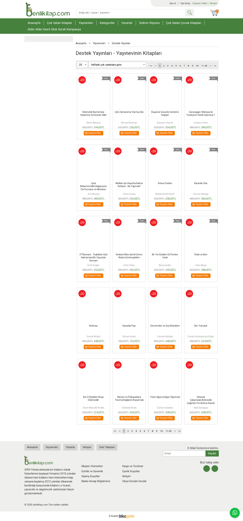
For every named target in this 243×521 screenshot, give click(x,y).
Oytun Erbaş (129, 194)
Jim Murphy (93, 194)
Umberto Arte (201, 122)
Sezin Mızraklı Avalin (93, 407)
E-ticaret (113, 516)
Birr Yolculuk (200, 325)
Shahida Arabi (129, 407)
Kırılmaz (93, 325)
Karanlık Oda (200, 183)
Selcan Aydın (129, 336)
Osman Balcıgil (200, 194)
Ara (190, 12)
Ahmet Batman (129, 122)
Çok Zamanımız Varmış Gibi (129, 112)
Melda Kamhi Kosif (165, 194)
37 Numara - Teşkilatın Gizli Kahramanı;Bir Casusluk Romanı (93, 257)
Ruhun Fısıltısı (165, 183)
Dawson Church (165, 122)
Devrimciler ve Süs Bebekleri (165, 325)
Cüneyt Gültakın (165, 407)
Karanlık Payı (129, 325)
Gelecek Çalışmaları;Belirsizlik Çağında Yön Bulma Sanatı (201, 400)
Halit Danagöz (201, 407)
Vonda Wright (93, 336)
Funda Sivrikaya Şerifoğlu (201, 336)
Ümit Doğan (93, 265)
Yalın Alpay (201, 265)
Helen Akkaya (93, 122)
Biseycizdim (165, 265)
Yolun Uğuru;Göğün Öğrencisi (165, 397)
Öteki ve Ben (200, 254)
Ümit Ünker (129, 265)
